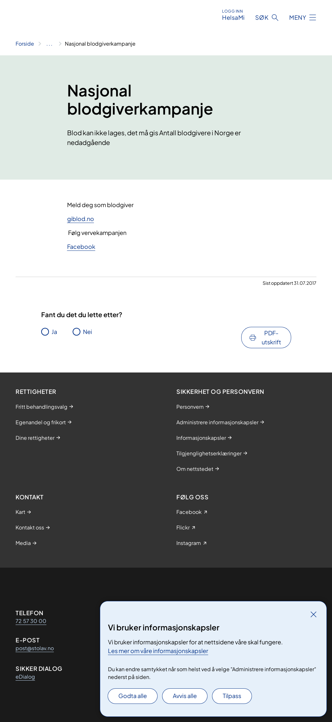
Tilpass (232, 695)
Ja (54, 331)
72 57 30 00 (31, 620)
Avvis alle (185, 695)
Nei (87, 331)
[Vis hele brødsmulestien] (49, 43)
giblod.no (80, 218)
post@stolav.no (35, 648)
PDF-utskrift (271, 337)
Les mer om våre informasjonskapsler (158, 650)
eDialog (25, 676)
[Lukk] (313, 614)
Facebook (81, 246)
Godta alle (132, 695)
